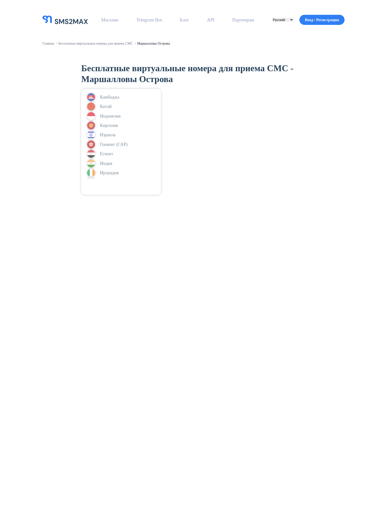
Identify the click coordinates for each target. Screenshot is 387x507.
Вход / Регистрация (318, 19)
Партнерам (238, 20)
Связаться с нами (294, 424)
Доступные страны (178, 463)
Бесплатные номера (179, 434)
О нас (164, 424)
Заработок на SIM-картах (238, 414)
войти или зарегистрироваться (121, 196)
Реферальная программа (238, 424)
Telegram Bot (149, 20)
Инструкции (288, 434)
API (207, 20)
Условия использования (250, 488)
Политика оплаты (294, 454)
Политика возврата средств (305, 444)
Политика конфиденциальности (311, 488)
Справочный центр (295, 414)
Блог (183, 20)
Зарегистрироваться (138, 363)
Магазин (111, 20)
